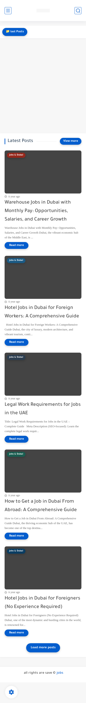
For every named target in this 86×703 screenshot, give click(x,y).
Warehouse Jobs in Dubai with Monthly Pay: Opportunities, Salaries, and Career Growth (38, 211)
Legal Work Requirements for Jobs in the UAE (43, 409)
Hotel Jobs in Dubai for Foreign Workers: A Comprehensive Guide (42, 312)
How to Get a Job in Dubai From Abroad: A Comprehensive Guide (41, 506)
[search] (78, 10)
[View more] (70, 141)
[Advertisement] (43, 86)
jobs (60, 673)
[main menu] (8, 10)
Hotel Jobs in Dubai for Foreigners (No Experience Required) (42, 603)
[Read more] (16, 245)
